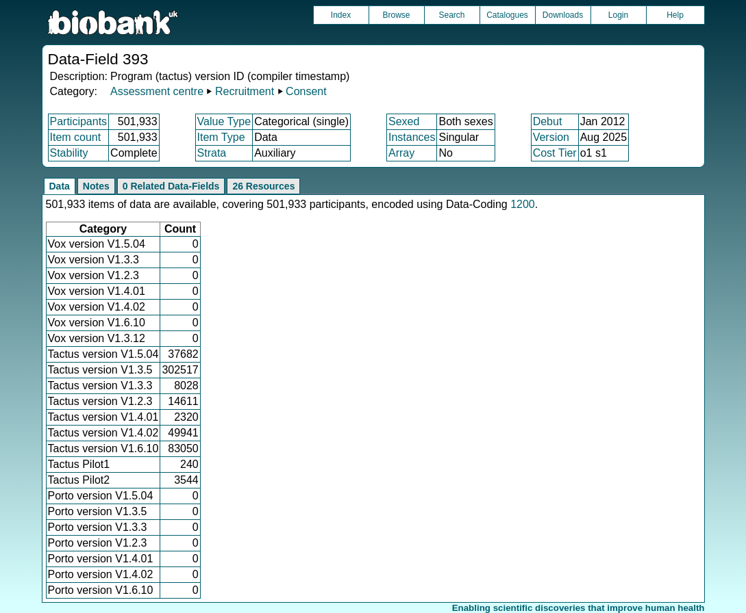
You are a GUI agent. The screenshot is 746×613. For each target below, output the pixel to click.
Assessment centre (156, 91)
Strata (212, 153)
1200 (522, 204)
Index (341, 15)
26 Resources (263, 186)
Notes (96, 186)
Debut (547, 121)
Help (675, 15)
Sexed (403, 121)
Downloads (563, 15)
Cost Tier (555, 153)
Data (59, 186)
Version (551, 137)
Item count (75, 137)
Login (618, 15)
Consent (306, 91)
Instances (411, 137)
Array (401, 153)
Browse (396, 15)
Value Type (224, 121)
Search (451, 15)
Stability (69, 153)
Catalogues (507, 15)
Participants (79, 121)
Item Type (221, 137)
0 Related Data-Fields (171, 186)
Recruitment (244, 91)
